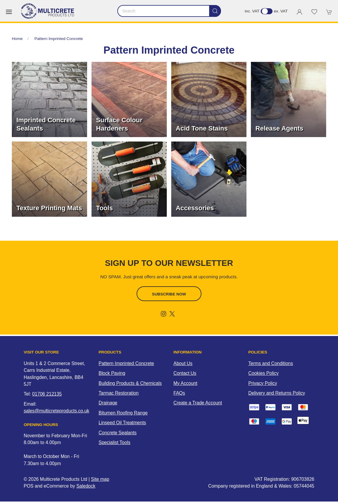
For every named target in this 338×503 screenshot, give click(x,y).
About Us (183, 363)
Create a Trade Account (198, 402)
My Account (186, 383)
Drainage (108, 402)
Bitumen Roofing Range (123, 412)
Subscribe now (169, 294)
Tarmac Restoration (119, 393)
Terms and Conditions (270, 363)
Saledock (85, 485)
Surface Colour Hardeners (119, 124)
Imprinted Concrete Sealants (46, 124)
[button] (9, 11)
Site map (100, 479)
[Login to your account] (299, 11)
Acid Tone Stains (202, 128)
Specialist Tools (114, 442)
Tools (104, 208)
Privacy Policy (262, 383)
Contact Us (185, 373)
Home (17, 38)
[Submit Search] (215, 11)
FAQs (179, 393)
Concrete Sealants (118, 432)
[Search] (169, 11)
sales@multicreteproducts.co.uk (56, 410)
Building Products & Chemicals (130, 383)
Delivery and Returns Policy (276, 393)
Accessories (195, 208)
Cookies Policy (263, 373)
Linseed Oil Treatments (122, 422)
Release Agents (279, 128)
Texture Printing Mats (49, 208)
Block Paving (112, 373)
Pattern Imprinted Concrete (58, 38)
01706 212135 (47, 393)
